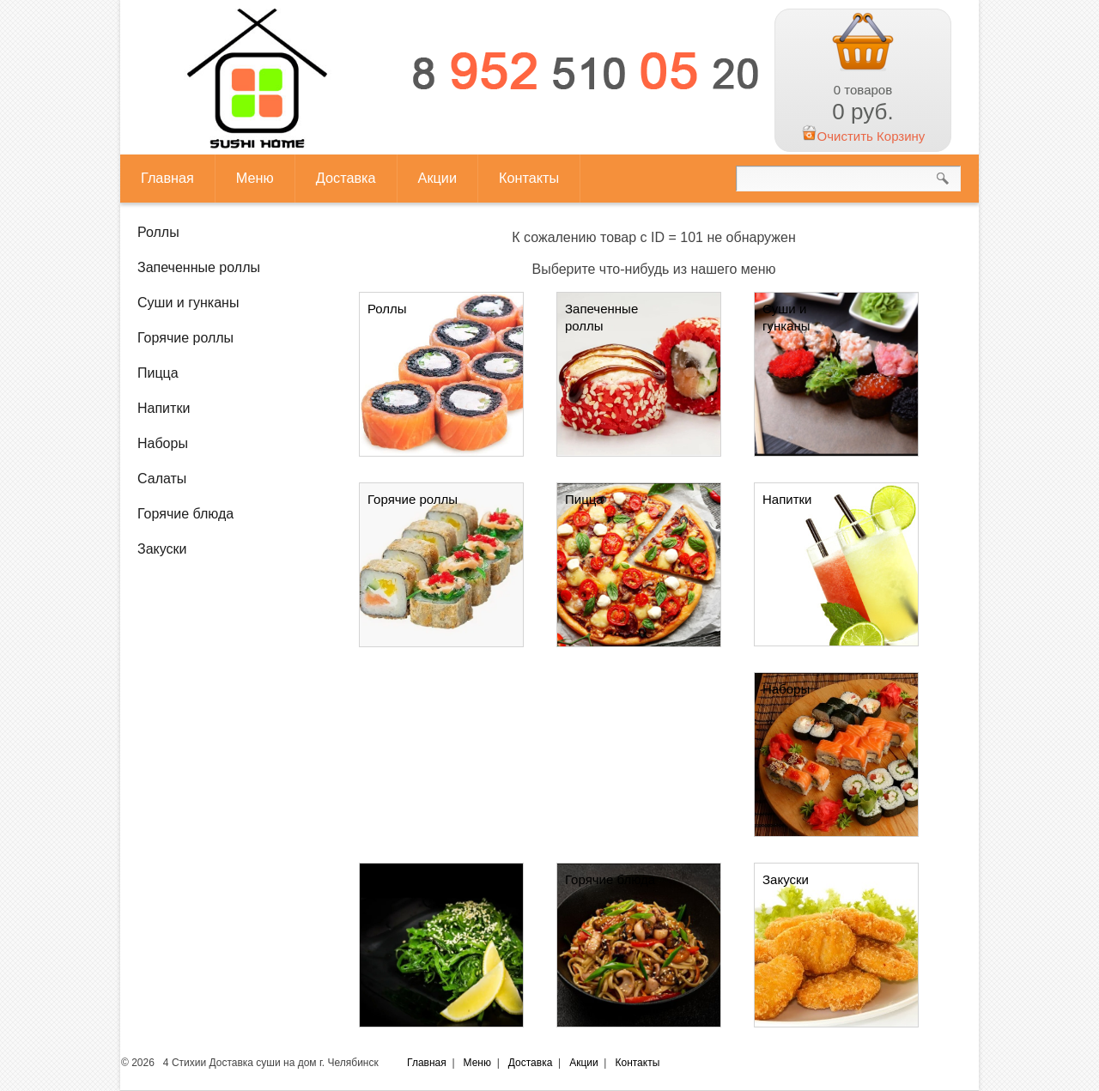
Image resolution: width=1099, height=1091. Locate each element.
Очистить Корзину (863, 136)
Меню (255, 177)
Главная (167, 177)
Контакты (529, 177)
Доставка (346, 177)
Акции (437, 177)
